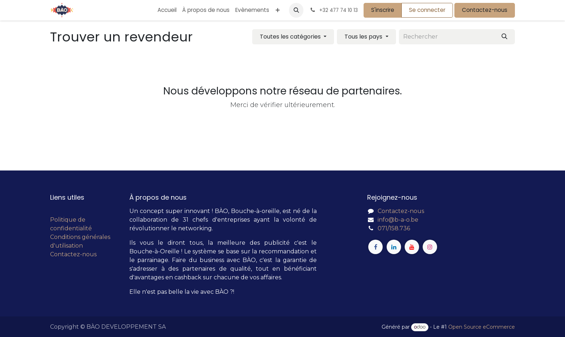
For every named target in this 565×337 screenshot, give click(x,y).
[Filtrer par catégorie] (293, 36)
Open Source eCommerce (481, 327)
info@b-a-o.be (398, 219)
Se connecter (427, 10)
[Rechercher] (504, 36)
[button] (296, 10)
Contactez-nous (484, 10)
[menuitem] (167, 10)
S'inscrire (382, 10)
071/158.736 (394, 228)
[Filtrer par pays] (366, 36)
